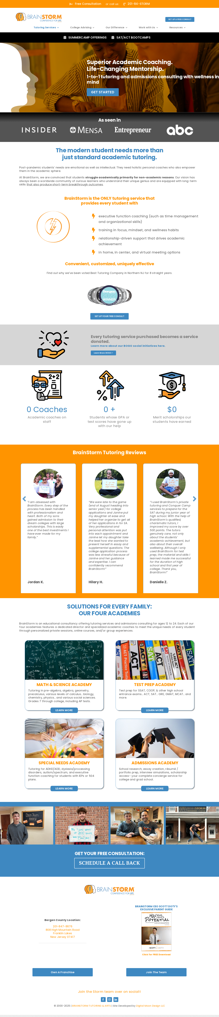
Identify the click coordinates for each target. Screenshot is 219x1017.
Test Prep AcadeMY (155, 684)
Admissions (144, 763)
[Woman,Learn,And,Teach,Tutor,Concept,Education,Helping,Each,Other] (64, 720)
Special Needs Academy (64, 763)
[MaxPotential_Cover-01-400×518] (156, 914)
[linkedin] (115, 999)
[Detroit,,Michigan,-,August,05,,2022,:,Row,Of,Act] (155, 642)
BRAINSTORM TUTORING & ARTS (91, 1006)
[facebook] (103, 999)
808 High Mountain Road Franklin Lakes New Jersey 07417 (63, 933)
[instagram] (109, 999)
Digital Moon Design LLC (150, 1006)
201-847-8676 (62, 926)
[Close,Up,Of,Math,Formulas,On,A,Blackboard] (64, 642)
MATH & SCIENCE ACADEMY (64, 684)
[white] (39, 14)
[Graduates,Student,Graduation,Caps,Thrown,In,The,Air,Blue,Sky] (155, 720)
